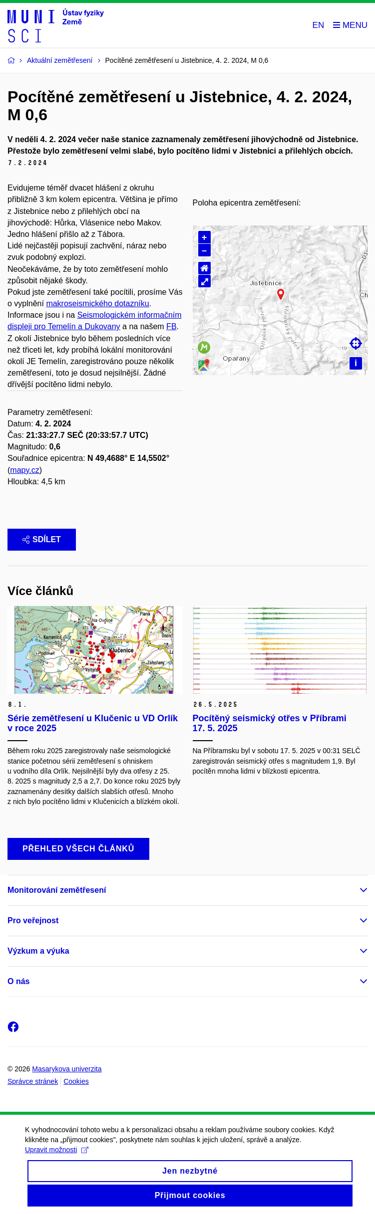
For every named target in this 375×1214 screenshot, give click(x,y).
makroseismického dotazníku (97, 303)
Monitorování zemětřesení (56, 890)
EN (319, 25)
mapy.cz (24, 470)
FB (171, 326)
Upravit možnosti (56, 1153)
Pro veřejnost (32, 920)
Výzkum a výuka (38, 951)
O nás (18, 981)
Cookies (76, 1081)
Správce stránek (32, 1081)
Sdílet (41, 539)
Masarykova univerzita (66, 1069)
